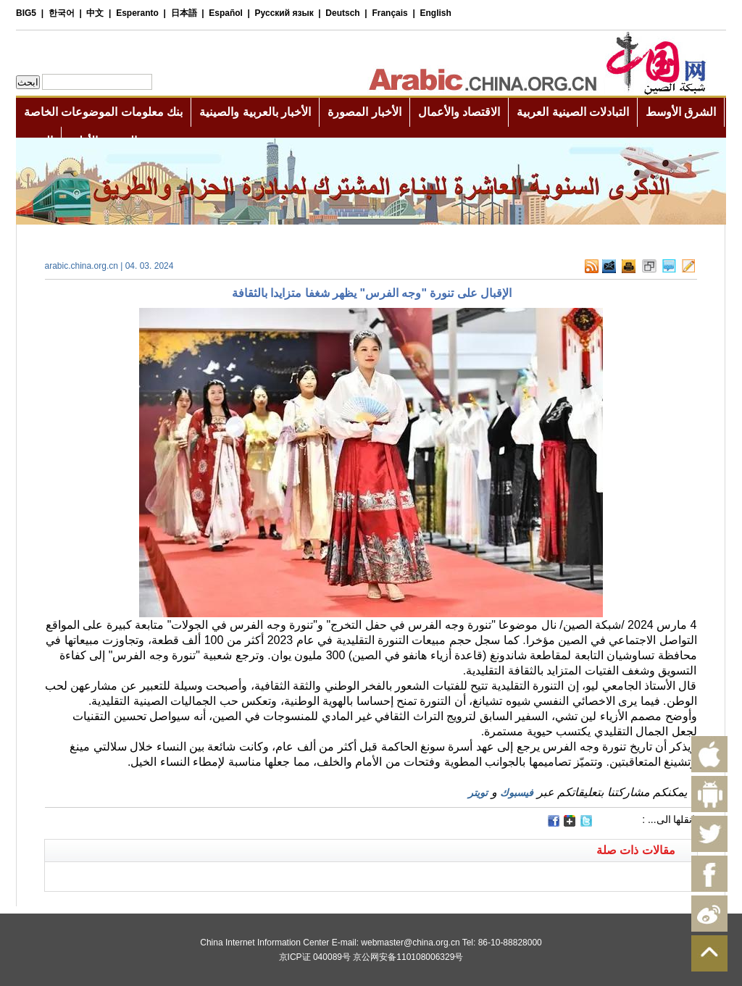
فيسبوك (516, 792)
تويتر (478, 792)
